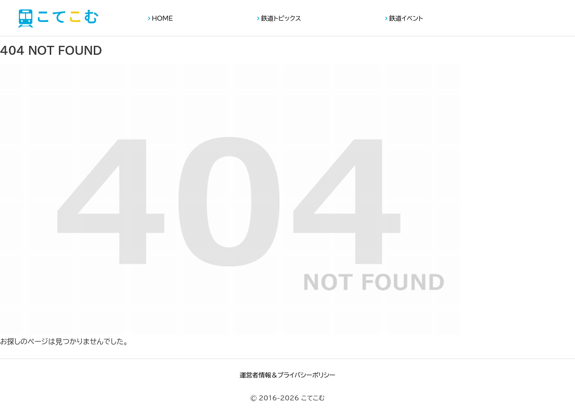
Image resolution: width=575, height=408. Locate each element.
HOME (162, 18)
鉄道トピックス (281, 18)
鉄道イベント (406, 18)
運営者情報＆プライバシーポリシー (287, 375)
